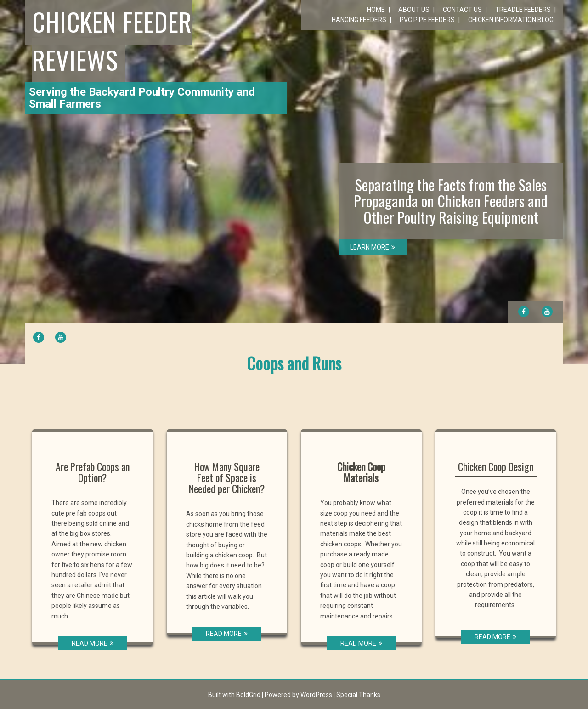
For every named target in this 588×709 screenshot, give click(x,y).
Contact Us (462, 9)
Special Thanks (358, 694)
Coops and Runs (294, 363)
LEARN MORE (372, 247)
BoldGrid (248, 694)
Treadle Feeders (523, 9)
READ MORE (92, 643)
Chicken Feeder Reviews (112, 40)
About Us (414, 9)
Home (376, 9)
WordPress (316, 694)
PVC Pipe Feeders (427, 19)
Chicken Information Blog (511, 19)
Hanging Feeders (359, 19)
